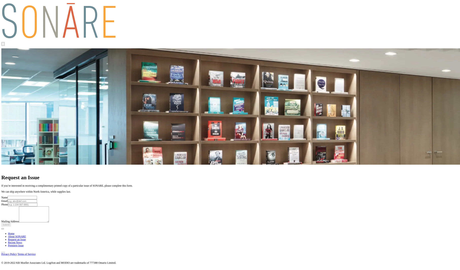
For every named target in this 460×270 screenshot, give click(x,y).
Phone (4, 204)
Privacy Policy (9, 257)
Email (4, 201)
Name (4, 197)
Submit (6, 227)
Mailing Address (10, 224)
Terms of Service (26, 257)
